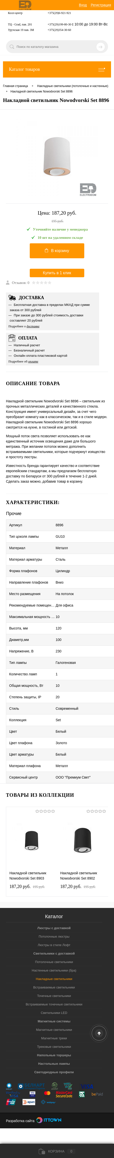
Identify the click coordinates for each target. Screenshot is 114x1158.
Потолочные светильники (54, 962)
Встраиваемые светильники (54, 987)
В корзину (57, 250)
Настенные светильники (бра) (54, 970)
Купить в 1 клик (57, 273)
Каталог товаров (57, 69)
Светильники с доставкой (54, 953)
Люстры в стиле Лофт (54, 945)
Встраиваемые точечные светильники (54, 1004)
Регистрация (101, 5)
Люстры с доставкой (54, 928)
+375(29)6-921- (57, 13)
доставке (33, 326)
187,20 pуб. (27, 886)
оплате (33, 361)
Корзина (57, 1151)
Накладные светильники (54, 979)
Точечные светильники (54, 996)
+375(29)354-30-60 (59, 30)
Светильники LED (54, 1013)
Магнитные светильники (54, 1030)
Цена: (57, 217)
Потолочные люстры (54, 936)
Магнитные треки (54, 1038)
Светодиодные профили (54, 1072)
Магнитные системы (54, 1021)
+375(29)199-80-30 (59, 24)
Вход (83, 5)
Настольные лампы (54, 1064)
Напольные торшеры (54, 1055)
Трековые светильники (54, 1047)
